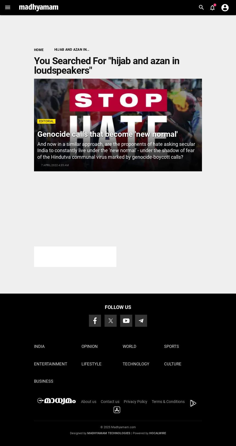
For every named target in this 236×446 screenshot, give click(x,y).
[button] (7, 7)
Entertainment (50, 364)
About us (88, 401)
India (39, 346)
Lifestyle (92, 364)
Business (43, 381)
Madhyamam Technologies (108, 433)
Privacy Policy (135, 401)
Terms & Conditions (168, 401)
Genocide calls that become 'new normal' (107, 134)
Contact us (110, 401)
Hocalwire (157, 433)
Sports (171, 346)
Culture (172, 364)
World (129, 346)
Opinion (90, 346)
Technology (136, 364)
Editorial (46, 121)
